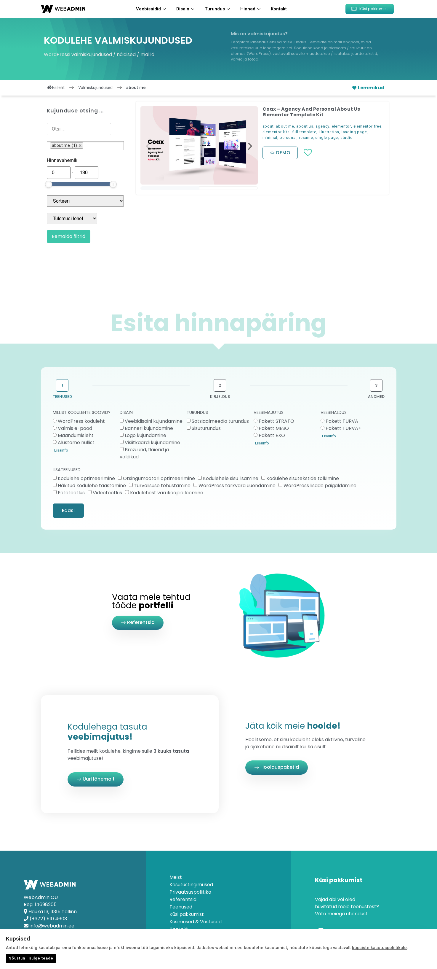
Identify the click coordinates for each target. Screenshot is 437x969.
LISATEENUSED (67, 470)
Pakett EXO (272, 435)
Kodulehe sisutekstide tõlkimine (302, 478)
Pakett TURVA (342, 421)
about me (285, 126)
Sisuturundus (206, 428)
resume (306, 137)
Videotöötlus (107, 492)
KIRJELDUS (220, 396)
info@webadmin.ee (52, 925)
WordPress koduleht (81, 421)
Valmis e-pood (75, 428)
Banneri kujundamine (149, 428)
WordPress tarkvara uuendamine (237, 485)
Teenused (180, 907)
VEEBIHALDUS (334, 412)
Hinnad (251, 9)
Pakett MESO (274, 428)
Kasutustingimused (191, 885)
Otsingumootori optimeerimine (159, 478)
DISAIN (126, 412)
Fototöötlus (71, 492)
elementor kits (276, 132)
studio (346, 137)
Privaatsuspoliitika (190, 892)
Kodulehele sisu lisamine (230, 478)
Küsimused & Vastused (195, 922)
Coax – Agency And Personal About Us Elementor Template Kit (311, 112)
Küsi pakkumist (186, 914)
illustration (329, 132)
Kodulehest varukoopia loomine (166, 492)
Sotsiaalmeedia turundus (220, 421)
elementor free (367, 126)
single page (326, 137)
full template (304, 132)
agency (322, 126)
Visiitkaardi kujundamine (152, 442)
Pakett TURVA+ (343, 428)
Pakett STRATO (276, 421)
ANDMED (376, 396)
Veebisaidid (151, 9)
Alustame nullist (76, 442)
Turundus (218, 9)
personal (288, 137)
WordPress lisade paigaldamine (320, 485)
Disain (186, 9)
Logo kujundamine (145, 435)
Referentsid (182, 900)
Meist (175, 877)
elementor (341, 126)
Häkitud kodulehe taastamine (92, 485)
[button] (369, 9)
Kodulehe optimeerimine (86, 478)
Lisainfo (61, 450)
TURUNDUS (197, 412)
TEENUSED (62, 396)
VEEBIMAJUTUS (269, 412)
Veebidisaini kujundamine (154, 421)
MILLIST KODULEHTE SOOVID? (82, 412)
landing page (354, 132)
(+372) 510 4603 (48, 918)
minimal (270, 137)
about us (304, 126)
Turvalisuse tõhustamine (162, 485)
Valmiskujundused (95, 87)
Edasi (68, 510)
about (268, 126)
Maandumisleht (76, 435)
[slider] (48, 184)
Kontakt (279, 9)
